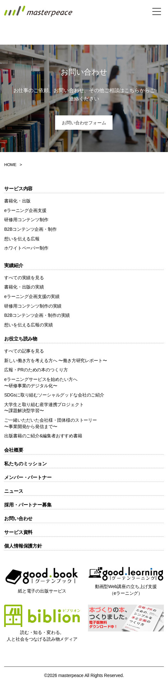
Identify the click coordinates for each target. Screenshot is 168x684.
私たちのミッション (25, 463)
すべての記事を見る (24, 350)
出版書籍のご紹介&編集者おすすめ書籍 (43, 435)
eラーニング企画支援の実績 (32, 296)
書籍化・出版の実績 (24, 286)
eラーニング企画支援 (25, 210)
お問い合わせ (18, 518)
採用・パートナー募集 (28, 504)
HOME (10, 164)
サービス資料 (18, 532)
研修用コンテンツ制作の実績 (33, 306)
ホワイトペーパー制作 (26, 248)
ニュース (13, 491)
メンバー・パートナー (28, 477)
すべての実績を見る (24, 277)
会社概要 (13, 450)
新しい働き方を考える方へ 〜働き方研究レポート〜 (55, 360)
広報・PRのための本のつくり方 (36, 369)
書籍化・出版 (17, 200)
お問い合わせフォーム (84, 122)
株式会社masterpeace (38, 11)
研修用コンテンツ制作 (26, 219)
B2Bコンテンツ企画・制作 (30, 229)
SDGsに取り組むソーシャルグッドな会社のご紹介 (54, 394)
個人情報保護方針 (23, 546)
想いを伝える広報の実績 (28, 324)
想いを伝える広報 (22, 238)
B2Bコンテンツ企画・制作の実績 (37, 315)
